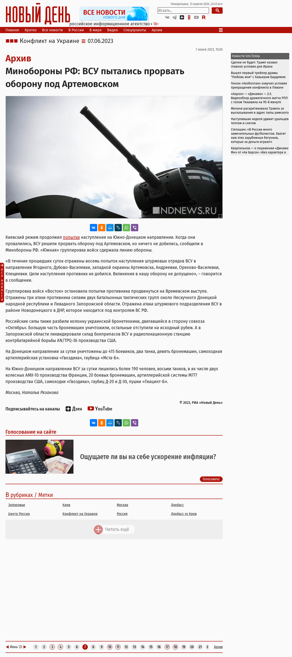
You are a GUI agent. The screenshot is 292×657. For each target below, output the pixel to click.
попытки (71, 237)
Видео (112, 30)
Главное (12, 30)
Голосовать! (211, 479)
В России (76, 30)
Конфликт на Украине (49, 41)
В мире (95, 30)
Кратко (30, 30)
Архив (157, 30)
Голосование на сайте (30, 432)
